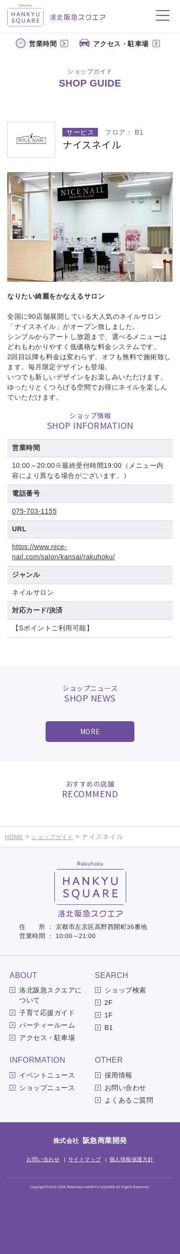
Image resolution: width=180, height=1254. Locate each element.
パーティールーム (47, 1025)
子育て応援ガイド (47, 1012)
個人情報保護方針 (131, 1159)
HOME (14, 837)
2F (109, 1002)
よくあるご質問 (129, 1100)
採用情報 (118, 1075)
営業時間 (43, 44)
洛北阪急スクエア (56, 15)
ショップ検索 (125, 990)
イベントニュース (47, 1075)
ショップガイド (52, 837)
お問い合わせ (125, 1087)
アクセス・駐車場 (121, 44)
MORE (90, 731)
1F (109, 1015)
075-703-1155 (34, 511)
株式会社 (90, 1140)
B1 (109, 1027)
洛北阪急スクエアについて (50, 995)
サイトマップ (84, 1159)
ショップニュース (47, 1087)
